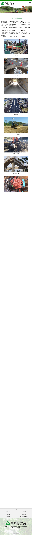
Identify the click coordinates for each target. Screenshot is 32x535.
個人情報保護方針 (24, 516)
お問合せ (8, 516)
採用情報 (24, 514)
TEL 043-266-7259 (16, 527)
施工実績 (24, 511)
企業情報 (8, 514)
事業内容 (8, 511)
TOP (16, 509)
